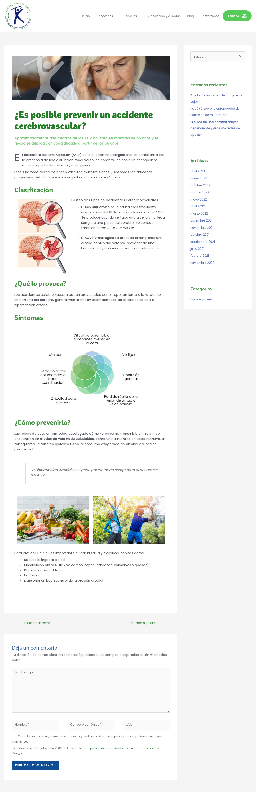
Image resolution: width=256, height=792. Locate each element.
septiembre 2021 (202, 235)
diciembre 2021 (201, 215)
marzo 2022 (199, 208)
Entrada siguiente (145, 620)
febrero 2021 (199, 249)
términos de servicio (143, 748)
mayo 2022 (198, 194)
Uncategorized (201, 292)
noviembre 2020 (202, 256)
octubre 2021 (200, 228)
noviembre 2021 (202, 221)
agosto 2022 (199, 187)
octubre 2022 (200, 180)
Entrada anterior (35, 620)
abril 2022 (197, 201)
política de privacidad (105, 748)
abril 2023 (197, 167)
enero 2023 (198, 174)
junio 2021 (197, 242)
